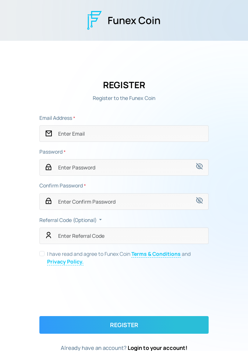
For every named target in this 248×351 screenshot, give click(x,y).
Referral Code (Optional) (71, 219)
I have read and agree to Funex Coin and (119, 257)
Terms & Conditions (156, 253)
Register (124, 325)
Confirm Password (62, 185)
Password (52, 151)
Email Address (57, 117)
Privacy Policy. (65, 261)
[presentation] (124, 290)
